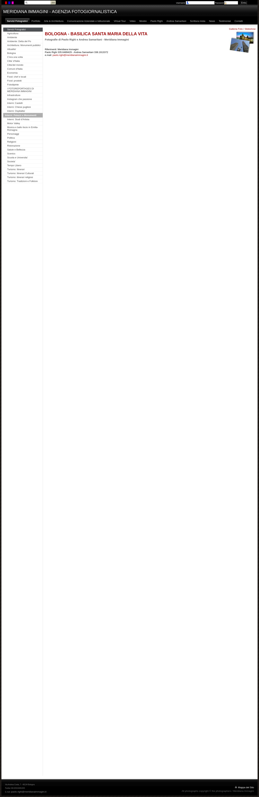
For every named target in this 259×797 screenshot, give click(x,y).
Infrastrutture (13, 95)
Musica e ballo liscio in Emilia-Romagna (22, 128)
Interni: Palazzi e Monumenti (20, 115)
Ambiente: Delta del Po (19, 41)
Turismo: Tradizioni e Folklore (22, 181)
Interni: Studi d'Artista (18, 119)
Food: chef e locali (16, 76)
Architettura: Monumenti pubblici (24, 45)
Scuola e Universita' (17, 157)
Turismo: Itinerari (16, 169)
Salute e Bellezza (16, 149)
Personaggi (13, 134)
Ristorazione (13, 145)
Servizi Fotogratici (16, 29)
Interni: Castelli (15, 103)
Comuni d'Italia (15, 69)
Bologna (11, 53)
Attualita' (11, 49)
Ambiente (12, 37)
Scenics (11, 153)
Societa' (11, 161)
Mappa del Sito (246, 787)
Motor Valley (13, 123)
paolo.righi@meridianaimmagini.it (70, 55)
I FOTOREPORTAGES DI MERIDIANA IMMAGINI (20, 90)
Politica (11, 137)
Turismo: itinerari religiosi (20, 177)
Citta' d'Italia (13, 61)
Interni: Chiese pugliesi (19, 107)
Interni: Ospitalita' (16, 111)
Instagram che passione (19, 99)
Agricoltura (12, 33)
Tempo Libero (14, 165)
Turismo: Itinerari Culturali (20, 173)
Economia (12, 72)
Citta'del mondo (15, 65)
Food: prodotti (14, 80)
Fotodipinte (13, 84)
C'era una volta (15, 57)
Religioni (11, 141)
